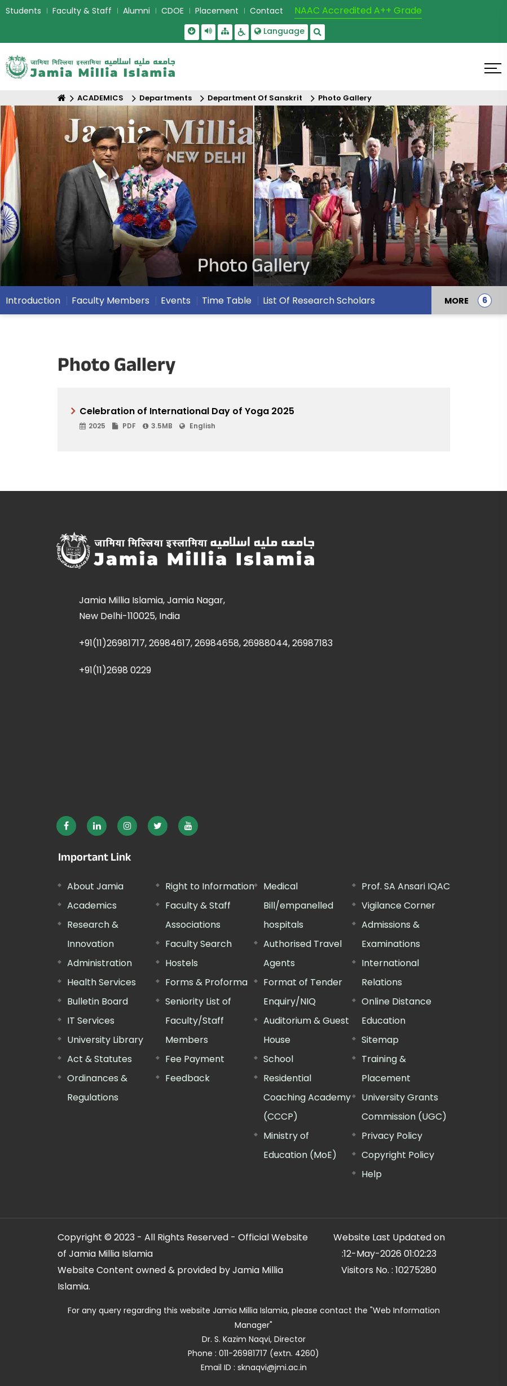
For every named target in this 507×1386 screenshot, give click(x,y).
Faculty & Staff (82, 10)
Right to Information (209, 886)
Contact (266, 10)
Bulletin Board (97, 1001)
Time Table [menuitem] (227, 300)
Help (371, 1174)
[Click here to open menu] (492, 68)
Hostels (181, 963)
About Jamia (95, 886)
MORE (456, 300)
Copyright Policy (397, 1154)
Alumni (136, 10)
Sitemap (380, 1039)
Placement (217, 10)
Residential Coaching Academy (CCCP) (307, 1097)
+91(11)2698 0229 (115, 670)
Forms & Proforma (206, 982)
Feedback (187, 1078)
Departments (165, 98)
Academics (92, 905)
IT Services (90, 1020)
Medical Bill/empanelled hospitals (298, 905)
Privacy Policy (391, 1135)
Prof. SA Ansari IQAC (405, 886)
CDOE (172, 10)
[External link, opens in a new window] (66, 826)
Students (23, 10)
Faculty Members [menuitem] (110, 300)
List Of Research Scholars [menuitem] (319, 300)
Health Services (101, 982)
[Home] (62, 98)
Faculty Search (198, 943)
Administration (99, 963)
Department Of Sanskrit (255, 98)
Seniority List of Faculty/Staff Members (198, 1020)
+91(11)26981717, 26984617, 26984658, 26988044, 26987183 (206, 643)
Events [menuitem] (176, 300)
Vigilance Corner (398, 905)
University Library (105, 1039)
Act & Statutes (99, 1058)
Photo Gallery (345, 98)
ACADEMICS (100, 98)
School (278, 1058)
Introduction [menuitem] (33, 300)
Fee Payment (194, 1058)
